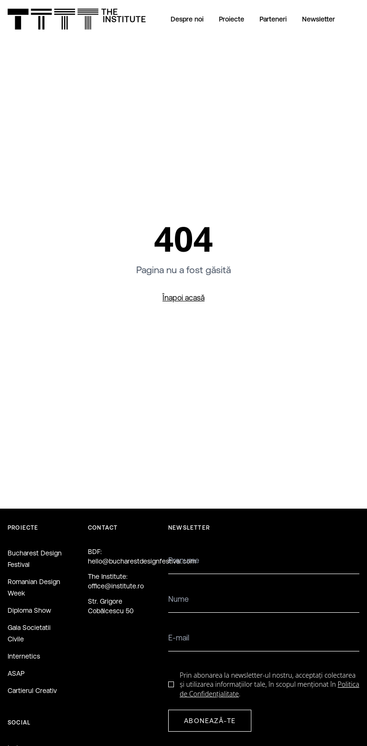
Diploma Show (29, 610)
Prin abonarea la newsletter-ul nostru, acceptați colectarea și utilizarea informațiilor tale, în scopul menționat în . (269, 684)
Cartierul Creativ (32, 690)
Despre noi (187, 19)
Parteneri (273, 19)
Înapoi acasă (183, 297)
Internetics (24, 656)
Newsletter (318, 19)
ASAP (16, 673)
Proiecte (231, 19)
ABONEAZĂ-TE (210, 721)
